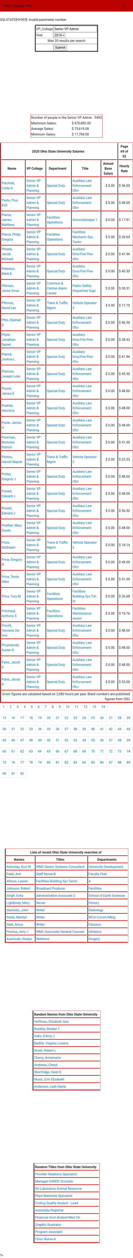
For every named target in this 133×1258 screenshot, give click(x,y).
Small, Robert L (45, 1050)
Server (40, 903)
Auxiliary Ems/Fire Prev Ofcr (82, 254)
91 (13, 774)
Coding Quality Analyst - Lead (56, 1203)
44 (128, 729)
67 (66, 751)
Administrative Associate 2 (55, 896)
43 (119, 729)
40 (93, 729)
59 (128, 740)
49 (40, 740)
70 (93, 751)
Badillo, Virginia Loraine (51, 1043)
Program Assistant (48, 1232)
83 (75, 762)
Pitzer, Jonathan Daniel (8, 340)
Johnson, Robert (18, 888)
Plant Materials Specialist (53, 1196)
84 (84, 762)
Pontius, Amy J (17, 932)
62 (22, 751)
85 (93, 762)
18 (31, 718)
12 (85, 707)
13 (94, 707)
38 (75, 729)
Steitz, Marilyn (16, 917)
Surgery (94, 939)
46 (13, 740)
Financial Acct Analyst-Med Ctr (57, 1217)
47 (22, 740)
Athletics (95, 932)
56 (102, 740)
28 (119, 718)
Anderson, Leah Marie (50, 1087)
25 (93, 718)
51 (57, 740)
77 (22, 762)
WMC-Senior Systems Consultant (60, 867)
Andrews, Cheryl (46, 1065)
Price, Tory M (11, 596)
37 (66, 729)
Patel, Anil (13, 874)
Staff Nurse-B (46, 874)
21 (57, 718)
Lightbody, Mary (17, 903)
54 (84, 740)
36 (57, 729)
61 (13, 751)
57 (111, 740)
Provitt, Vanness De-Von (11, 630)
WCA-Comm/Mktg (102, 917)
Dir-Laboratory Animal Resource (58, 1189)
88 (119, 762)
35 (49, 729)
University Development (106, 867)
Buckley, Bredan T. (47, 1029)
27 (111, 718)
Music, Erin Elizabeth (49, 1079)
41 (102, 729)
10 (67, 707)
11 (76, 707)
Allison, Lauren (17, 881)
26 (102, 718)
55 (93, 740)
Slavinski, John (17, 910)
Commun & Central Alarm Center (57, 288)
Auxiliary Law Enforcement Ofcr (82, 186)
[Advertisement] (66, 81)
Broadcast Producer (50, 888)
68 (75, 751)
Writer (40, 910)
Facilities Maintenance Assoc (81, 613)
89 (128, 762)
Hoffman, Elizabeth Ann (51, 1022)
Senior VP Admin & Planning (33, 186)
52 (66, 740)
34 (40, 729)
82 (66, 762)
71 (102, 751)
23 (75, 718)
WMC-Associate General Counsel (60, 932)
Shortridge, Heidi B (47, 1072)
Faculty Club (98, 874)
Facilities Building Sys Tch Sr (84, 596)
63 (31, 751)
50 (49, 740)
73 (119, 751)
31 (13, 729)
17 (22, 718)
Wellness (42, 939)
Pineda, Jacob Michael (7, 254)
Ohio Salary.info (17, 5)
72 (111, 751)
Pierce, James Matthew (8, 220)
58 (119, 740)
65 (49, 751)
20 (49, 718)
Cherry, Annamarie (47, 1058)
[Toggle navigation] (124, 6)
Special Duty (56, 186)
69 (84, 751)
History (94, 903)
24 (84, 718)
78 (31, 762)
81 (57, 762)
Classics (95, 924)
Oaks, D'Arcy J (44, 1036)
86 (102, 762)
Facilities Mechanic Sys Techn (82, 237)
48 (31, 740)
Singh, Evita (14, 896)
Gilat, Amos (14, 924)
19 (40, 718)
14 (103, 707)
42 (111, 729)
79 (40, 762)
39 (84, 729)
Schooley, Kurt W (18, 867)
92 (22, 774)
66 (57, 751)
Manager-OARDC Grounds (54, 1181)
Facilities (95, 888)
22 (66, 718)
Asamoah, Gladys (19, 939)
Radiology (96, 910)
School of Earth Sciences (107, 896)
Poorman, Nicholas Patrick (9, 442)
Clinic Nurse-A (45, 1239)
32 (22, 729)
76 (13, 762)
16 (13, 718)
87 (111, 762)
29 (128, 718)
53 (75, 740)
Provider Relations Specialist (56, 1174)
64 (40, 751)
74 (128, 751)
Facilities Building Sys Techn (57, 881)
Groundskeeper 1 (84, 220)
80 (49, 762)
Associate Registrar (49, 1210)
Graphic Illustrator (48, 1225)
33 (31, 729)
